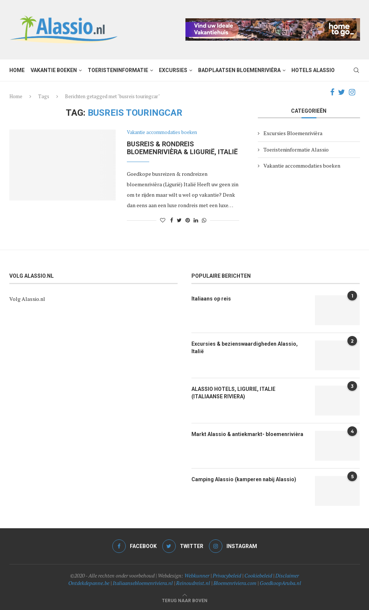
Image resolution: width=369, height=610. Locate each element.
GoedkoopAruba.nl (280, 582)
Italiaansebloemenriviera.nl (143, 582)
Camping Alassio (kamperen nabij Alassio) (243, 479)
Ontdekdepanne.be (88, 582)
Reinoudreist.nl (193, 582)
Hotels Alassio (313, 70)
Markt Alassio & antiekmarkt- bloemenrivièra (247, 434)
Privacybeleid (227, 575)
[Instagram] (352, 92)
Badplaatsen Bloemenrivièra (239, 70)
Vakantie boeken (54, 70)
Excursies (173, 70)
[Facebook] (332, 92)
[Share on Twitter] (179, 220)
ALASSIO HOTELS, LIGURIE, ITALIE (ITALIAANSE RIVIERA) (233, 392)
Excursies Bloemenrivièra (292, 133)
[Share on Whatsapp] (204, 220)
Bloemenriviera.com (234, 582)
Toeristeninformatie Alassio (296, 149)
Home (17, 70)
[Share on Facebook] (171, 220)
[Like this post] (162, 220)
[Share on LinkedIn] (196, 220)
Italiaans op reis (211, 299)
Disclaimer (287, 575)
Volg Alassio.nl (27, 298)
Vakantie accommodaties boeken (162, 133)
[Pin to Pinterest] (187, 220)
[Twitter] (341, 92)
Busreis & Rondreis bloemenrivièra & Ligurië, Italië (182, 148)
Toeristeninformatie (118, 70)
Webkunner (196, 575)
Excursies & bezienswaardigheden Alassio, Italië (244, 347)
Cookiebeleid (258, 575)
